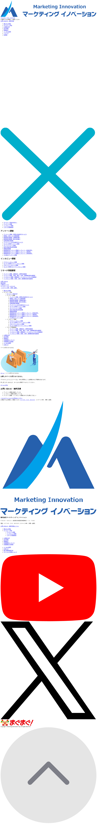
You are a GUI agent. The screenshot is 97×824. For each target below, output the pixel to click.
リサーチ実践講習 (8, 227)
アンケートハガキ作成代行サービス (13, 242)
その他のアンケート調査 (10, 255)
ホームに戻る (4, 385)
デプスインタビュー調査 (10, 262)
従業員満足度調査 (8, 240)
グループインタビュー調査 (11, 265)
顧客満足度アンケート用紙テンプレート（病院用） (18, 252)
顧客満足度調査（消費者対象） (12, 237)
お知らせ (6, 344)
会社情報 (6, 28)
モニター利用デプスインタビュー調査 (14, 263)
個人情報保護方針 (8, 550)
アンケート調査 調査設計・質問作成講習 (15, 274)
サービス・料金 (8, 25)
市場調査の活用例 (8, 341)
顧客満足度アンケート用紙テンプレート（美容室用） (18, 253)
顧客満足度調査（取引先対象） (12, 239)
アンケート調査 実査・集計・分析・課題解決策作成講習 (19, 275)
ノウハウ (6, 33)
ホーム (2, 373)
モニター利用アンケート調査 (11, 244)
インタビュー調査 (8, 225)
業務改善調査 (7, 248)
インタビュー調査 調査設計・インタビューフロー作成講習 (20, 277)
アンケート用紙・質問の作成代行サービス (15, 234)
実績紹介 (6, 30)
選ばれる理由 (7, 23)
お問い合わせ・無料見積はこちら (10, 526)
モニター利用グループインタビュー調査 (14, 267)
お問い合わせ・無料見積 (7, 21)
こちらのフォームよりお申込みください (11, 398)
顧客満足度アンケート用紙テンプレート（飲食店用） (18, 250)
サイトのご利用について (10, 552)
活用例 (5, 35)
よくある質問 (7, 31)
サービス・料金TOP (12, 293)
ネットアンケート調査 (10, 245)
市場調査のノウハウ (9, 340)
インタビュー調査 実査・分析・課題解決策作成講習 (18, 278)
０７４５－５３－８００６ (8, 17)
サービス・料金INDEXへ (10, 222)
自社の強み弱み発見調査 (10, 247)
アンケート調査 (8, 224)
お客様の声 (7, 27)
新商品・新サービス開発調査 (11, 236)
